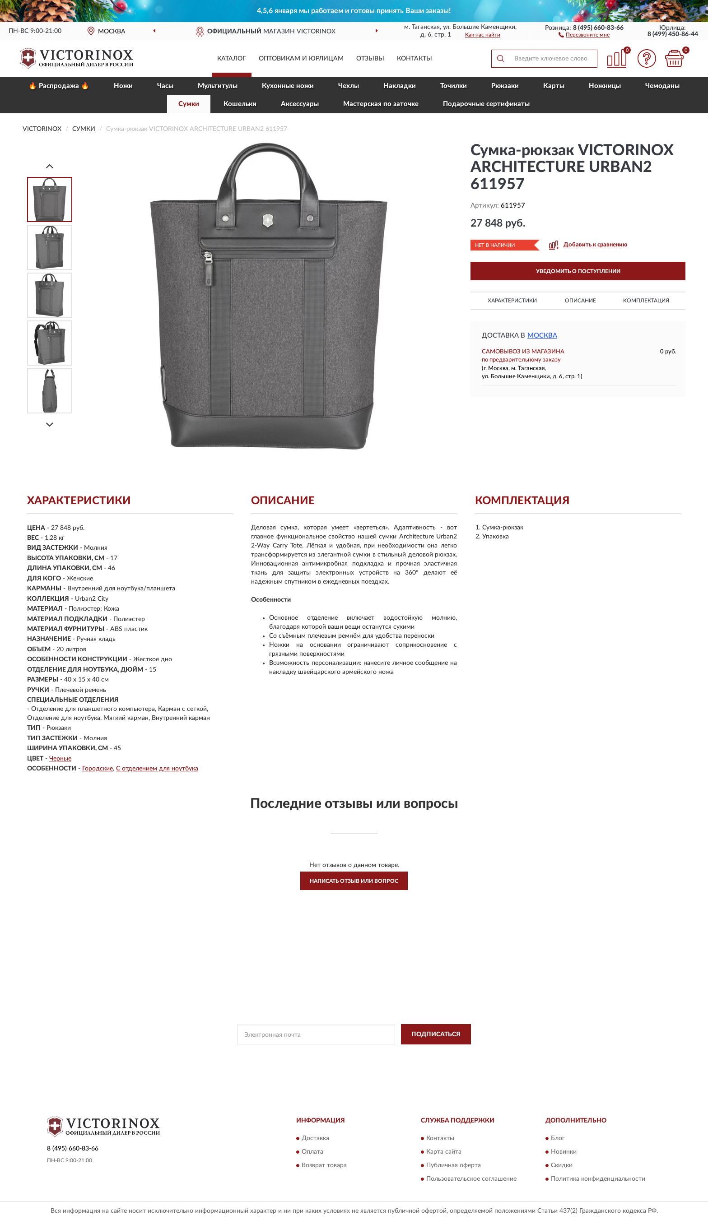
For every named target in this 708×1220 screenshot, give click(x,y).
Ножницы (605, 86)
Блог (558, 1138)
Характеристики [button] (512, 300)
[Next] (49, 424)
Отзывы (370, 59)
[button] (584, 34)
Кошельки (240, 104)
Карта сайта (443, 1152)
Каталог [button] (231, 59)
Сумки (188, 104)
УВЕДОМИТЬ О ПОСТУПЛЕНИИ (578, 271)
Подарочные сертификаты (486, 104)
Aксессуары (300, 104)
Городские (97, 768)
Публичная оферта (453, 1165)
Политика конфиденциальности (598, 1179)
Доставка (315, 1138)
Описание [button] (580, 300)
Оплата (312, 1152)
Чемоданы (662, 86)
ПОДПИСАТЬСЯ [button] (436, 1034)
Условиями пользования (426, 1055)
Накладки (399, 86)
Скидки (562, 1165)
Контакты (414, 59)
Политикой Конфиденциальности (347, 1055)
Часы (165, 86)
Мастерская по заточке (381, 104)
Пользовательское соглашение (471, 1179)
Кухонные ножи (288, 86)
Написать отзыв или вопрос (354, 881)
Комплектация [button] (646, 300)
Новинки (564, 1152)
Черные (60, 759)
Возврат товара (324, 1165)
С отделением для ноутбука (157, 768)
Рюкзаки (505, 86)
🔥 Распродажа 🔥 (58, 86)
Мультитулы (218, 86)
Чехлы (348, 86)
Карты (553, 86)
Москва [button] (542, 335)
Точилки (453, 86)
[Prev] (49, 166)
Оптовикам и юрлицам (301, 59)
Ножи (123, 86)
